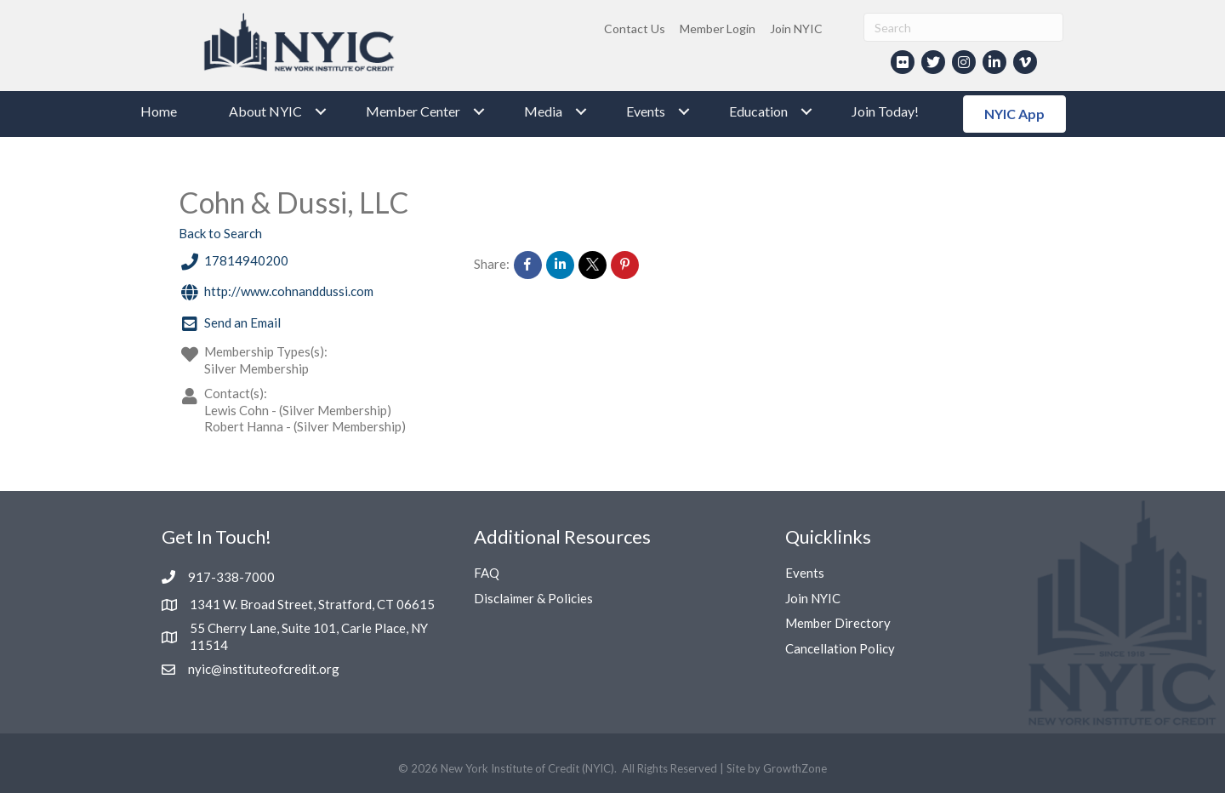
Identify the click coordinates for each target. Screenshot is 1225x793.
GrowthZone (795, 768)
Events (645, 111)
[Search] (963, 27)
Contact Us (634, 28)
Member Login (717, 28)
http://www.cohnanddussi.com (276, 293)
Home (158, 111)
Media (543, 111)
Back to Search (220, 233)
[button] (1014, 114)
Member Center (413, 111)
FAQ (486, 572)
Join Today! (885, 111)
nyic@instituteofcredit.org (263, 668)
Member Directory (838, 622)
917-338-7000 (231, 577)
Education (758, 111)
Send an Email (230, 324)
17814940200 (233, 262)
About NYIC (265, 111)
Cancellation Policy (840, 648)
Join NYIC (796, 28)
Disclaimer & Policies (533, 598)
